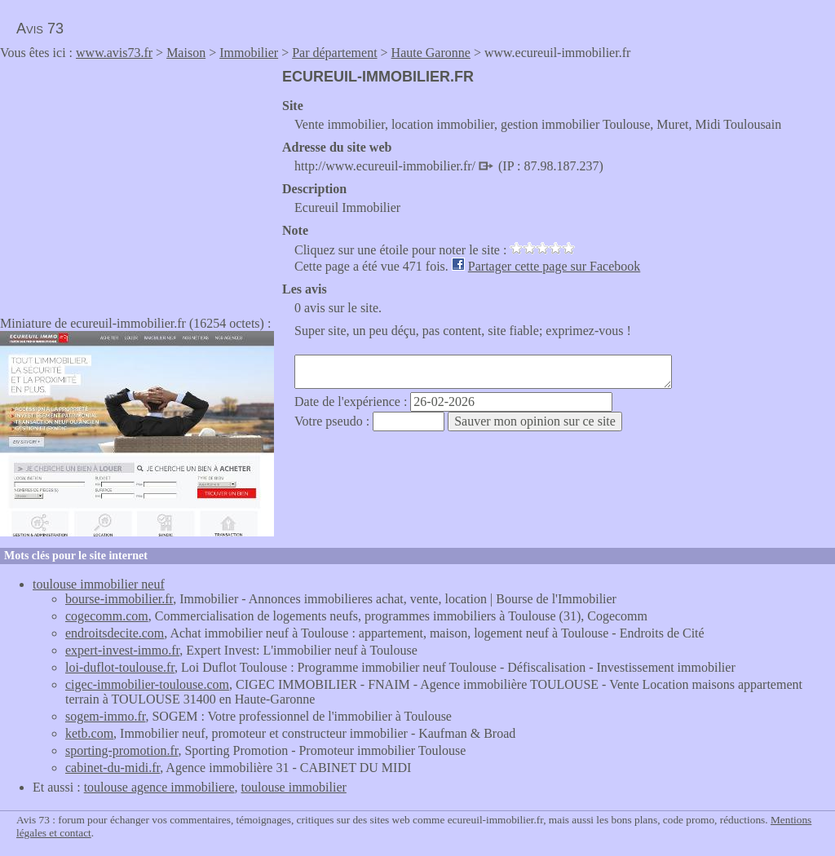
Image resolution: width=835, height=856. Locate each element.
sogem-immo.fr (105, 716)
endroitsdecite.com (114, 633)
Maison (185, 53)
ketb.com (89, 733)
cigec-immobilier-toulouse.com (147, 684)
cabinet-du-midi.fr (112, 767)
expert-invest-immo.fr (122, 650)
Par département (334, 53)
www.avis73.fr (114, 53)
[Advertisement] (137, 182)
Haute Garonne (431, 53)
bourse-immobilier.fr (119, 599)
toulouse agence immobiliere (159, 787)
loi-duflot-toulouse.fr (120, 667)
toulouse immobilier (294, 787)
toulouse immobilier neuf (99, 584)
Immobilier (248, 53)
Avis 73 (40, 28)
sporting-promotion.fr (121, 750)
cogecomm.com (106, 616)
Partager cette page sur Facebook (554, 266)
